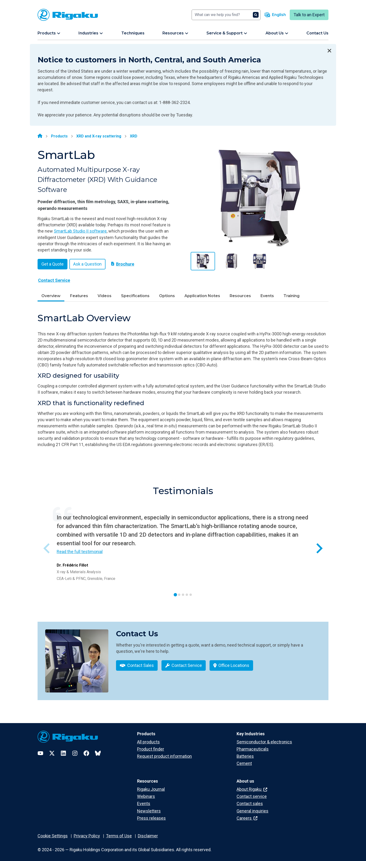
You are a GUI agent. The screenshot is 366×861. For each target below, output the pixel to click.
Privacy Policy (87, 832)
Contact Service (54, 280)
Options (167, 296)
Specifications (135, 296)
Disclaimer (148, 832)
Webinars (146, 793)
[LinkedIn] (63, 750)
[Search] (226, 15)
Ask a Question (87, 264)
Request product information (164, 752)
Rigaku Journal (151, 785)
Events (267, 296)
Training (291, 296)
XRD (133, 136)
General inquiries (252, 807)
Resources (240, 296)
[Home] (40, 136)
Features (79, 296)
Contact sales (250, 800)
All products (148, 738)
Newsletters (149, 807)
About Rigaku (252, 785)
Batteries (245, 752)
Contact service (252, 793)
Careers (247, 814)
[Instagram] (75, 750)
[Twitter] (52, 750)
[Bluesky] (98, 750)
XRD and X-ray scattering (98, 136)
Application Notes (202, 296)
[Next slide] (318, 548)
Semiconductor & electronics (264, 738)
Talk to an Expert (309, 14)
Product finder (150, 745)
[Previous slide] (47, 548)
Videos (104, 296)
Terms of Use (119, 832)
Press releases (151, 814)
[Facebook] (86, 750)
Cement (244, 760)
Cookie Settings (53, 832)
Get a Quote (52, 264)
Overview (51, 296)
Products (59, 136)
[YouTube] (40, 750)
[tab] (175, 594)
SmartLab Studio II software (80, 231)
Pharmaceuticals (253, 745)
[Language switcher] (275, 15)
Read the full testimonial (80, 551)
